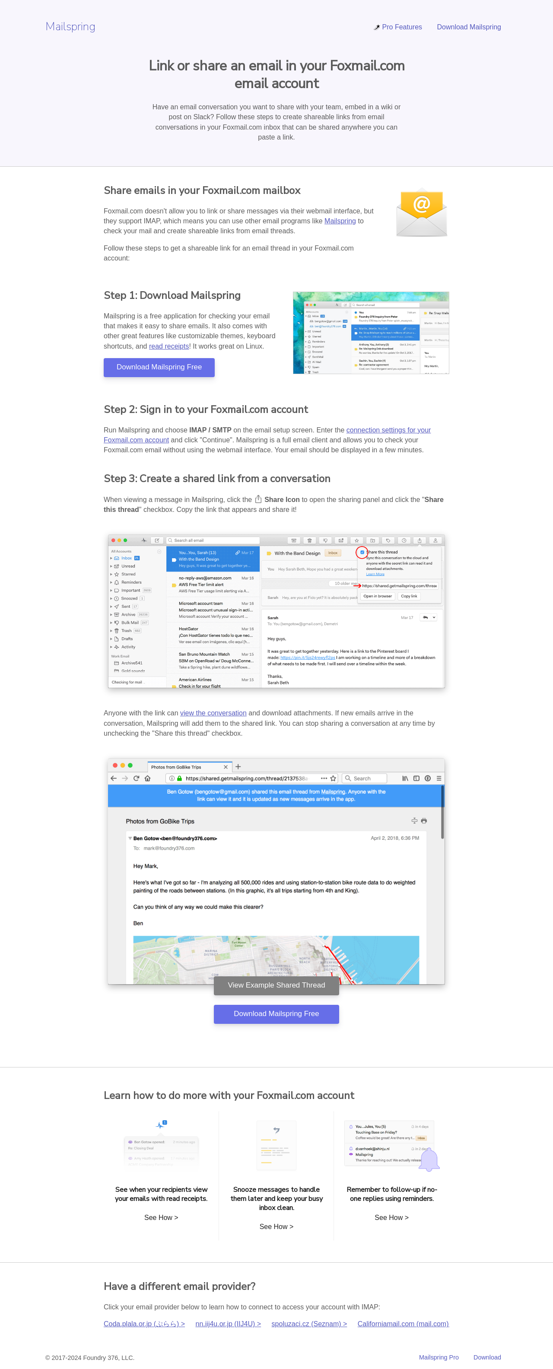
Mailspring (70, 26)
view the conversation (213, 713)
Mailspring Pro (439, 1357)
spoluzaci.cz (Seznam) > (309, 1324)
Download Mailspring (469, 27)
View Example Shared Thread (276, 985)
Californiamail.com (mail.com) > (406, 1324)
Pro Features (397, 27)
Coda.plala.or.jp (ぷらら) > (144, 1324)
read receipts (169, 346)
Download (487, 1357)
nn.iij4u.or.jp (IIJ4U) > (228, 1324)
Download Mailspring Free (159, 367)
